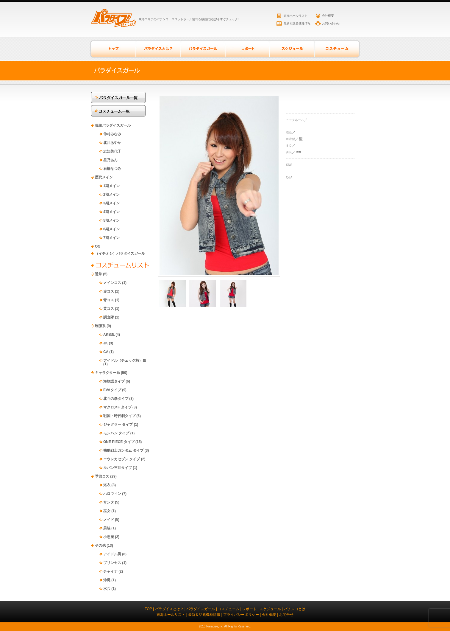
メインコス (112, 283)
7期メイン (111, 238)
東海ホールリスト (295, 15)
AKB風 (109, 334)
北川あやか (112, 143)
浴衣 (106, 485)
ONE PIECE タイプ (119, 442)
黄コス (108, 309)
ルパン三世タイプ (117, 468)
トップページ (113, 49)
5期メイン (111, 220)
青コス (108, 300)
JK (105, 343)
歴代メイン (104, 177)
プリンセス (112, 563)
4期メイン (111, 212)
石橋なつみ (112, 169)
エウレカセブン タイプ (121, 459)
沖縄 (106, 580)
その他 (100, 545)
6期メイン (111, 229)
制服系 (100, 326)
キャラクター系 (107, 373)
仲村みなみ (112, 134)
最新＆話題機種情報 (297, 23)
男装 (106, 528)
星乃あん (110, 160)
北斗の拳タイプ (115, 399)
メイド (108, 519)
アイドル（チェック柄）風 (124, 360)
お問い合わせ (331, 23)
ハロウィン (112, 494)
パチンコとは (294, 609)
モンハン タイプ (116, 433)
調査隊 (108, 317)
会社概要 (328, 15)
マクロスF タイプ (117, 407)
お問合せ (286, 615)
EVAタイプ (112, 390)
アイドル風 (112, 554)
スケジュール (292, 49)
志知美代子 (112, 151)
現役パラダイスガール (113, 125)
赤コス (108, 291)
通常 (98, 274)
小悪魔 (108, 537)
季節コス (102, 476)
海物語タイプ (114, 381)
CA (105, 352)
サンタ (108, 502)
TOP (148, 609)
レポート (247, 49)
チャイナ (110, 571)
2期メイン (111, 194)
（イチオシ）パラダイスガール (120, 253)
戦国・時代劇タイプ (119, 416)
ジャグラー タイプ (118, 424)
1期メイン (111, 186)
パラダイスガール (202, 49)
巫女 (106, 511)
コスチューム (336, 49)
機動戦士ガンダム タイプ (123, 450)
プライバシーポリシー (241, 615)
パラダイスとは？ (158, 49)
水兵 (106, 589)
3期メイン (111, 203)
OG (98, 246)
